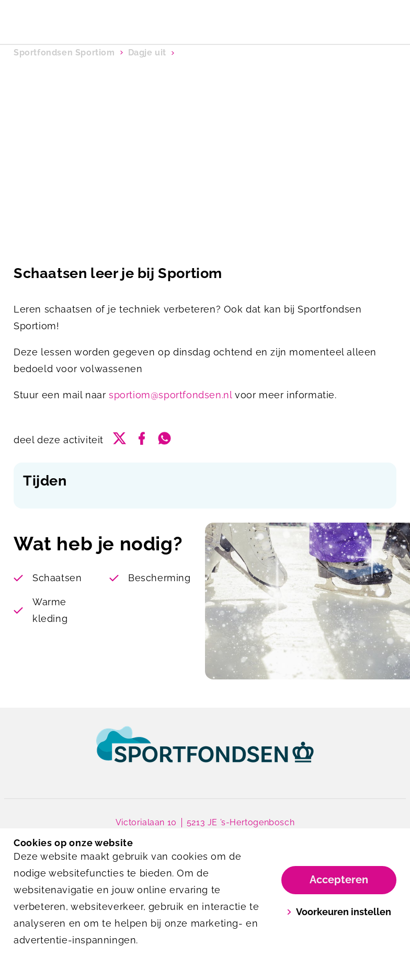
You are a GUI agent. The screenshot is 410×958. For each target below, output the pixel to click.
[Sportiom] (109, 19)
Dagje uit (147, 52)
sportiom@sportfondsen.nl (170, 394)
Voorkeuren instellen (339, 911)
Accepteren (339, 879)
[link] (205, 754)
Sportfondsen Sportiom (64, 52)
